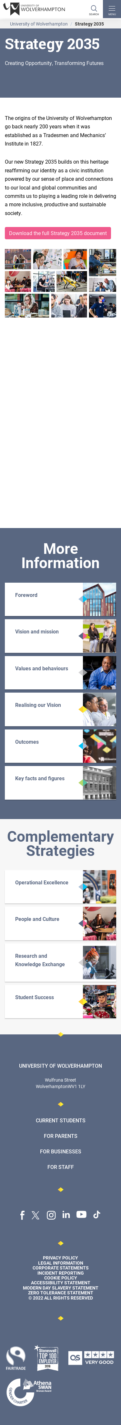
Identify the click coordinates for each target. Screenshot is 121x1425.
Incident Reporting (60, 1273)
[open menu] (112, 9)
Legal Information (60, 1263)
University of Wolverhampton (39, 24)
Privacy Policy (60, 1258)
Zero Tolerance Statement (60, 1293)
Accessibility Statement (60, 1282)
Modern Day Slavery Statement (60, 1288)
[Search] (94, 9)
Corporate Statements (61, 1268)
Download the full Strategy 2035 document (58, 233)
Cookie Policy (60, 1278)
